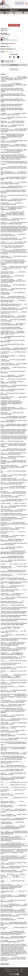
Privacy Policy (9, 971)
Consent (15, 971)
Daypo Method (7, 969)
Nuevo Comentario (7, 61)
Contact (21, 971)
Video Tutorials (16, 969)
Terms (22, 969)
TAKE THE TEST (14, 25)
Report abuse (4, 964)
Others (8, 46)
